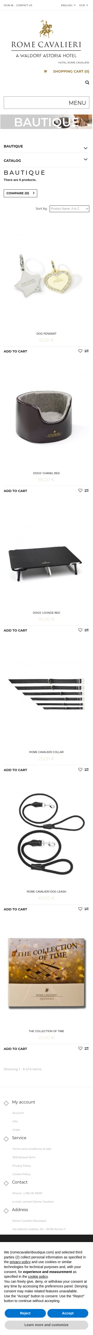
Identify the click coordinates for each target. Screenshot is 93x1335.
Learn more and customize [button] (46, 1325)
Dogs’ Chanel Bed (46, 473)
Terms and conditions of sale (31, 1149)
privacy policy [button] (20, 1262)
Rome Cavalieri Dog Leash (46, 891)
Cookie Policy (21, 1174)
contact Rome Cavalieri (38, 1201)
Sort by (41, 208)
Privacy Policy (21, 1165)
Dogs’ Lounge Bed (46, 612)
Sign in (8, 5)
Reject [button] (25, 1313)
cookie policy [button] (38, 1276)
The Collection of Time (46, 1031)
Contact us (24, 5)
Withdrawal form (23, 1157)
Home (33, 135)
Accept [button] (68, 1313)
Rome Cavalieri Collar (46, 752)
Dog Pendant (46, 333)
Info (15, 1121)
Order (16, 1130)
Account (18, 1113)
